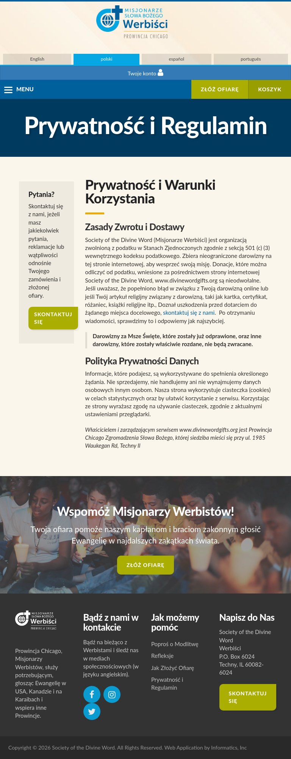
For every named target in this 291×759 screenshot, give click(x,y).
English (37, 59)
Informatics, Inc (229, 747)
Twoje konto (145, 73)
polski (107, 59)
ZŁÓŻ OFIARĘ (220, 89)
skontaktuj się (53, 318)
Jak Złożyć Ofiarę (172, 667)
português (251, 59)
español (177, 59)
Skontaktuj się (248, 697)
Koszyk (270, 89)
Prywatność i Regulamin (167, 683)
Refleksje (162, 655)
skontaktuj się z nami (188, 312)
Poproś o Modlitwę (175, 643)
